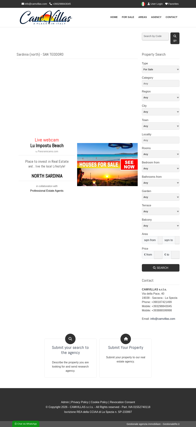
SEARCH (160, 267)
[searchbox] (161, 84)
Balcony (147, 219)
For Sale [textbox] (148, 69)
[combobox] (160, 69)
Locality (146, 134)
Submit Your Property (125, 347)
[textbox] (160, 97)
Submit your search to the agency (70, 350)
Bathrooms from (152, 176)
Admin (65, 402)
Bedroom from (150, 162)
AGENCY (156, 17)
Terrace (146, 205)
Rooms (146, 148)
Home (114, 17)
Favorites (172, 3)
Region (146, 91)
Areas (142, 17)
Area (145, 234)
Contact (171, 17)
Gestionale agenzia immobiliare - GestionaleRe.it (153, 424)
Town (145, 120)
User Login (155, 3)
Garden (146, 191)
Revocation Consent (122, 402)
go (175, 38)
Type (145, 63)
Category (147, 77)
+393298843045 (60, 3)
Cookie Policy (99, 402)
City (144, 105)
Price (145, 248)
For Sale (128, 17)
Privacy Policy (80, 402)
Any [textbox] (145, 126)
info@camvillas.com (34, 3)
